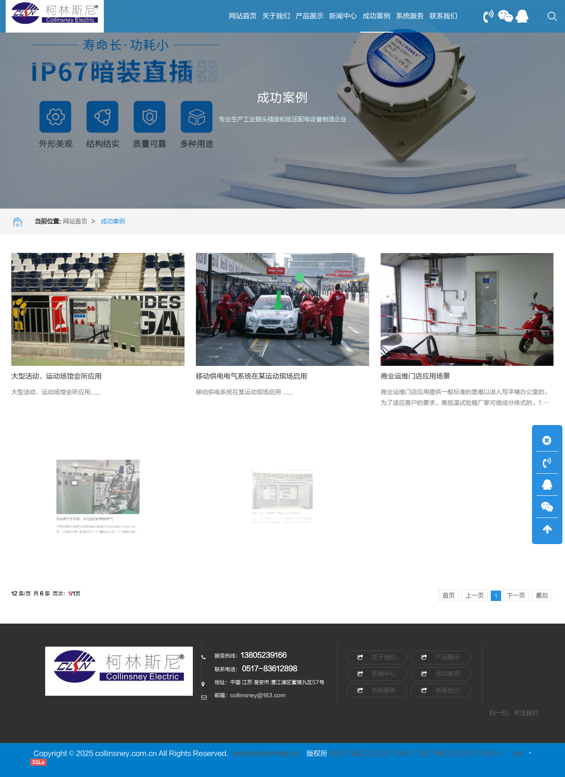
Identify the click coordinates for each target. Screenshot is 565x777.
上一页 (475, 595)
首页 (449, 595)
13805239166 (264, 655)
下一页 (516, 595)
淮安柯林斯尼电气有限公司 (265, 754)
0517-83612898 (269, 669)
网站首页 (243, 16)
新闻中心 (343, 16)
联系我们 (443, 16)
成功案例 (376, 22)
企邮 (517, 754)
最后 (542, 595)
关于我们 (276, 16)
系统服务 (410, 16)
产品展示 (310, 16)
